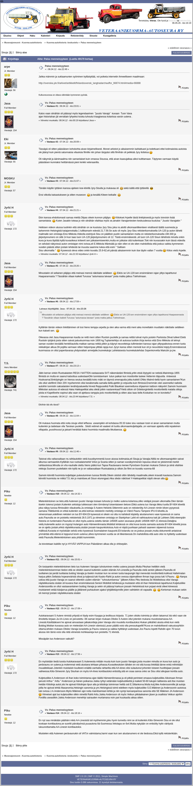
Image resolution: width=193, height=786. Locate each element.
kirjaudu (172, 20)
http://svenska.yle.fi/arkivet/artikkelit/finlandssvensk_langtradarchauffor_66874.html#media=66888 (90, 83)
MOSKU (9, 178)
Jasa (7, 103)
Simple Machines (109, 776)
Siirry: (145, 763)
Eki (6, 139)
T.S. (6, 363)
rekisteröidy (185, 20)
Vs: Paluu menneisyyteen (59, 103)
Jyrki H (9, 207)
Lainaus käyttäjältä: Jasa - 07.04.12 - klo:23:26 (62, 309)
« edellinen (173, 48)
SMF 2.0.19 (80, 776)
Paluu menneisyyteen (57, 66)
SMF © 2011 (94, 776)
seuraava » (185, 48)
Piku (7, 491)
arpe (7, 66)
